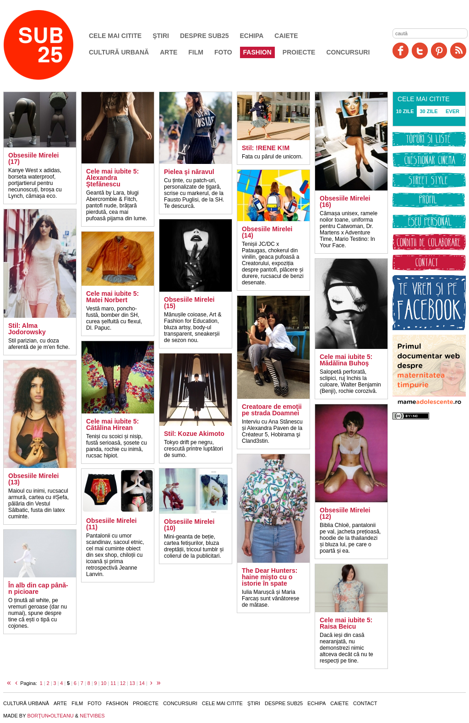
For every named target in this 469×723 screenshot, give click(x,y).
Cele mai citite (115, 35)
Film (195, 52)
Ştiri (161, 35)
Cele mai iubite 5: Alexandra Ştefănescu (112, 178)
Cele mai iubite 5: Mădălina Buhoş (346, 360)
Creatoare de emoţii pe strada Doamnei (272, 410)
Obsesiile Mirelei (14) (267, 232)
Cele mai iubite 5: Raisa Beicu (346, 623)
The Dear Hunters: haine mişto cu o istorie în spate (269, 577)
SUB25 (49, 45)
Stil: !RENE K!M (265, 148)
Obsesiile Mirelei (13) (33, 479)
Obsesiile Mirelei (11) (111, 524)
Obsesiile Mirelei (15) (189, 303)
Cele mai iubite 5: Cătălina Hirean (112, 424)
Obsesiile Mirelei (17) (33, 158)
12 (122, 683)
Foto (223, 52)
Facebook (401, 51)
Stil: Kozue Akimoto (194, 433)
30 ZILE (428, 111)
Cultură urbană (119, 52)
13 (132, 683)
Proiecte (299, 52)
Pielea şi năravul (189, 171)
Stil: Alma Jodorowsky (27, 329)
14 (142, 683)
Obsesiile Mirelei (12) (345, 513)
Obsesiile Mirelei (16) (345, 201)
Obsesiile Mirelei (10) (189, 525)
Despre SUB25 (204, 35)
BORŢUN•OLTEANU (50, 715)
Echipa (252, 35)
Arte (168, 52)
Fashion (257, 52)
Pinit (439, 51)
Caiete (286, 35)
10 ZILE (405, 111)
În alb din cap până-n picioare (38, 588)
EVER (452, 111)
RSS (458, 51)
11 (113, 683)
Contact (365, 703)
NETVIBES (92, 715)
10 (103, 683)
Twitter (420, 51)
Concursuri (348, 52)
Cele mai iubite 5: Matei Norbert (112, 297)
